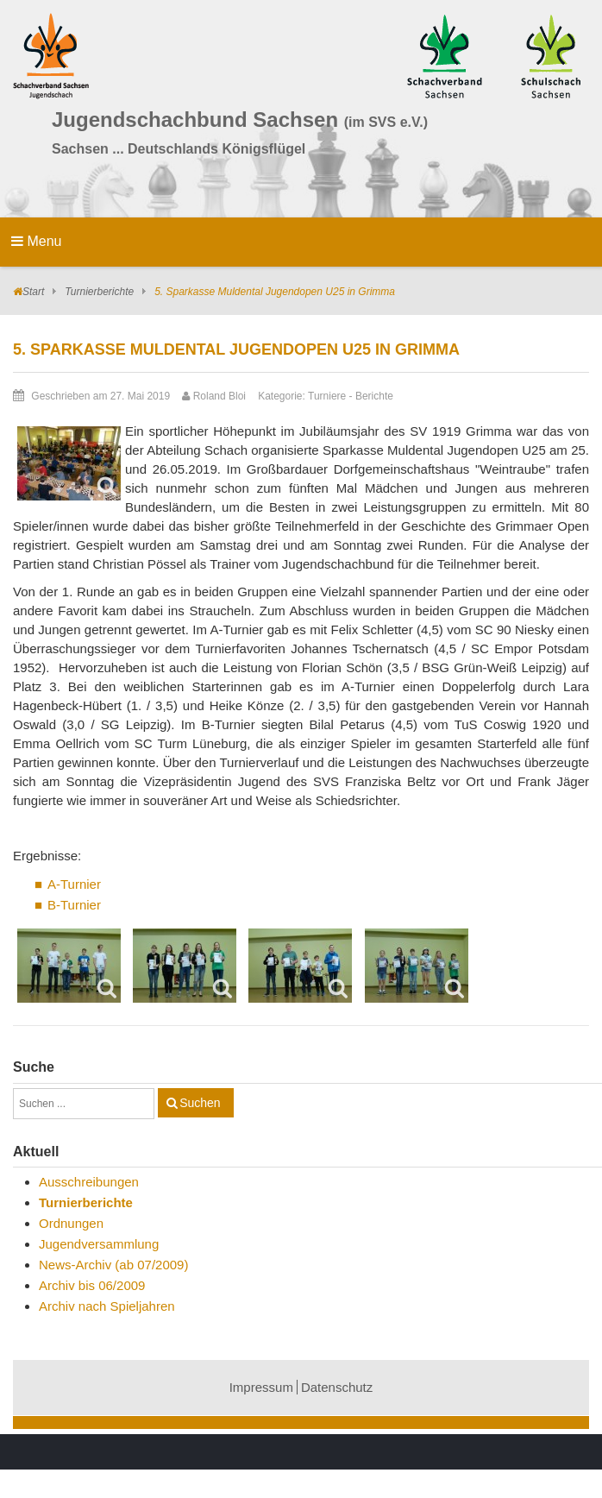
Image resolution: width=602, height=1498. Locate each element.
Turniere (327, 396)
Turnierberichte (99, 292)
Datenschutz (337, 1387)
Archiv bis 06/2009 (92, 1285)
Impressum (261, 1387)
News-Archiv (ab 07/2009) (113, 1264)
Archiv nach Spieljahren (107, 1306)
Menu (36, 241)
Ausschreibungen (89, 1181)
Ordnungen (71, 1223)
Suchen (199, 1103)
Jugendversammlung (99, 1244)
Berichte (374, 396)
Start (33, 292)
